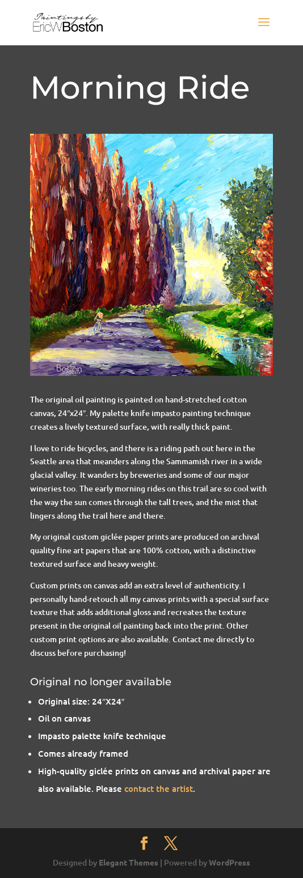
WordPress (229, 862)
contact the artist (158, 788)
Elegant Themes (128, 862)
